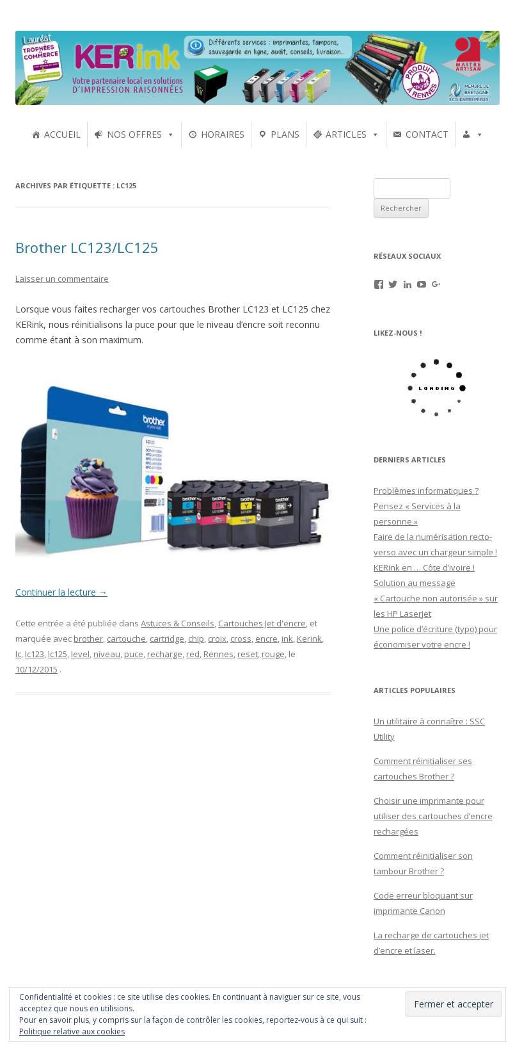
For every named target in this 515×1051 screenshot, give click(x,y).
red (193, 654)
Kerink (309, 638)
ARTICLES (346, 134)
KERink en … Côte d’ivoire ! (424, 567)
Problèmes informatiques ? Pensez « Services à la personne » (426, 506)
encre (266, 638)
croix (217, 638)
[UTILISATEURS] (473, 134)
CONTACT (427, 134)
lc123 (34, 654)
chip (196, 638)
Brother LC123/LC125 (87, 247)
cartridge (167, 638)
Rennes (218, 654)
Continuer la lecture (61, 592)
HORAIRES (222, 134)
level (80, 654)
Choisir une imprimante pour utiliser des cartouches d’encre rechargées (433, 816)
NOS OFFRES (134, 134)
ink (287, 638)
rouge (273, 654)
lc (18, 654)
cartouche (126, 638)
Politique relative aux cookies (72, 1031)
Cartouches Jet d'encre (262, 623)
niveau (106, 654)
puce (133, 654)
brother (88, 638)
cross (240, 638)
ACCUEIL (62, 134)
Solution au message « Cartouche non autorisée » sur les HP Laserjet (436, 598)
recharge (164, 654)
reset (247, 654)
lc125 (57, 654)
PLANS (285, 134)
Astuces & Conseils (177, 623)
